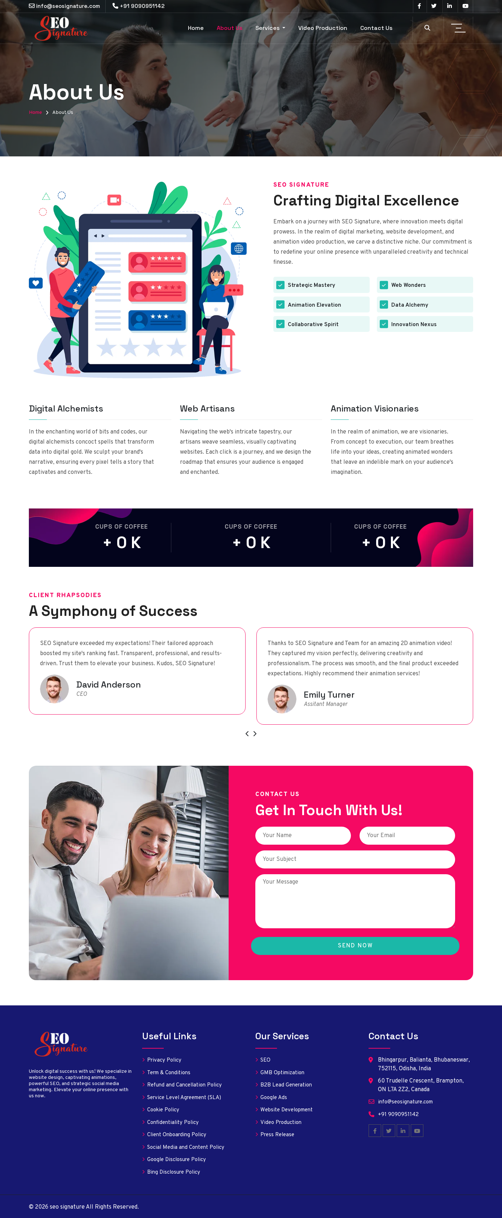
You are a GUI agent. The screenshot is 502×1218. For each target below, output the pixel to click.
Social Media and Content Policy (185, 1147)
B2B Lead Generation (286, 1085)
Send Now (355, 946)
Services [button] (268, 28)
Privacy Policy (164, 1060)
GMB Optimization (282, 1073)
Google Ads (273, 1097)
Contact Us (376, 28)
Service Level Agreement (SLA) (184, 1097)
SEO (265, 1060)
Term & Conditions (168, 1073)
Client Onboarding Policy (176, 1135)
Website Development (286, 1110)
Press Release (277, 1135)
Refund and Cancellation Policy (184, 1085)
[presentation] (247, 734)
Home (196, 28)
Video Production (322, 28)
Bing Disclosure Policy (173, 1172)
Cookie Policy (163, 1110)
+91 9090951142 (142, 6)
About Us (229, 28)
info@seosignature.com (68, 6)
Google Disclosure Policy (176, 1159)
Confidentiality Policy (173, 1122)
